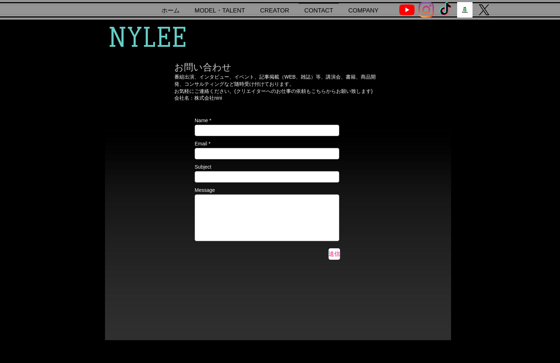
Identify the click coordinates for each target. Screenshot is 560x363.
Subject (203, 166)
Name (201, 120)
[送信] (334, 254)
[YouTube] (407, 10)
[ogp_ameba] (464, 10)
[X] (484, 10)
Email (201, 143)
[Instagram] (426, 10)
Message (205, 190)
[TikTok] (445, 10)
